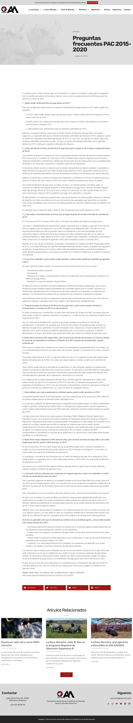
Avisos (76, 32)
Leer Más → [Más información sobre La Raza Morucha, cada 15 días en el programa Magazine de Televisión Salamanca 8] (51, 667)
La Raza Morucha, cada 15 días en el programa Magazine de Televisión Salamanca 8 (65, 645)
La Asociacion (35, 9)
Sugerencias (116, 10)
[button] (33, 587)
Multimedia (96, 9)
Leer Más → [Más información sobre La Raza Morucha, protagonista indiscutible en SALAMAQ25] (96, 662)
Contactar (127, 10)
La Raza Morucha (51, 9)
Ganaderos (84, 9)
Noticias (107, 10)
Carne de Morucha (69, 9)
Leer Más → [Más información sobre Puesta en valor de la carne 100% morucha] (6, 664)
